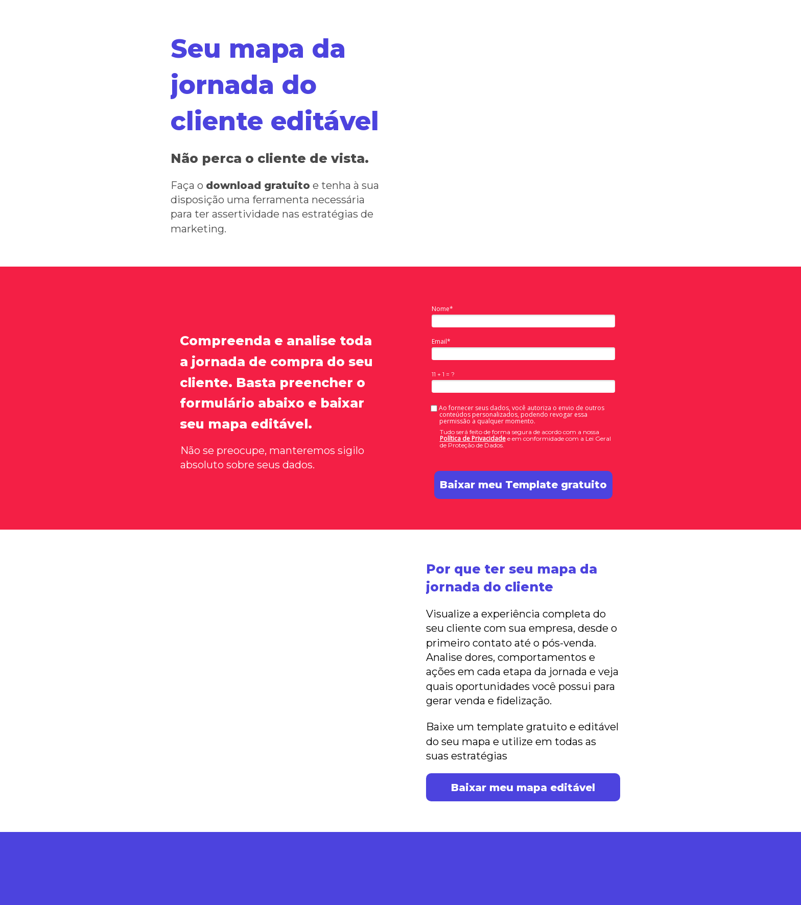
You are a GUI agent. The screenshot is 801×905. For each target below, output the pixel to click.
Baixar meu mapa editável (523, 787)
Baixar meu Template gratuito (523, 485)
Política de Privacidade (473, 438)
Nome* (442, 308)
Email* (441, 341)
